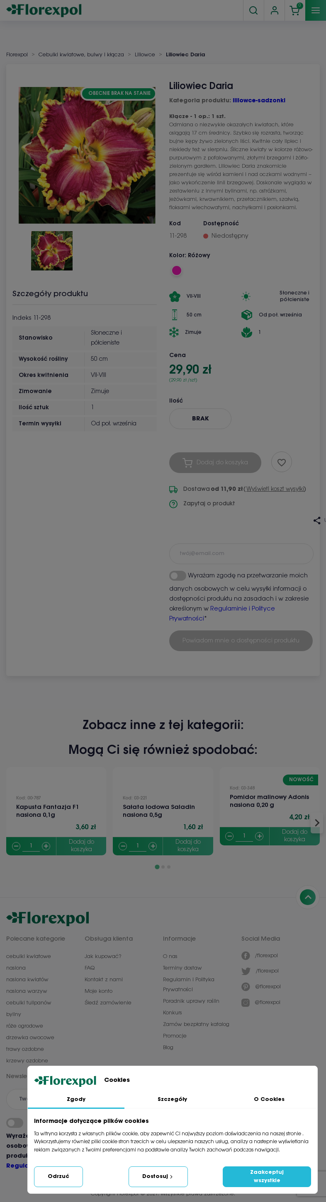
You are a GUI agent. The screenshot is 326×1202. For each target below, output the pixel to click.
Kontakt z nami (104, 980)
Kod (175, 224)
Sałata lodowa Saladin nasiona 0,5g (159, 811)
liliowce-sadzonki (259, 101)
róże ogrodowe (24, 1026)
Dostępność (221, 224)
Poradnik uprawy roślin (191, 1001)
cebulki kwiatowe (28, 956)
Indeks (22, 318)
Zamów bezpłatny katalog (196, 1024)
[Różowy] (176, 270)
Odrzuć (58, 1176)
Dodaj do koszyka (81, 846)
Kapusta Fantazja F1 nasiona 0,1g (47, 811)
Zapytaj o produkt (202, 504)
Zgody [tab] (76, 1099)
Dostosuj (158, 1176)
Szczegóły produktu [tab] (50, 294)
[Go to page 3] (168, 867)
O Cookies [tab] (269, 1099)
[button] (52, 247)
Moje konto (98, 991)
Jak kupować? (103, 956)
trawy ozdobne (25, 1049)
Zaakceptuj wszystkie (267, 1176)
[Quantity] (31, 846)
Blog (168, 1048)
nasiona (16, 968)
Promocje (175, 1036)
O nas (170, 956)
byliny (13, 1014)
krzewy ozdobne (27, 1061)
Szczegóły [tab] (172, 1099)
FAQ (90, 968)
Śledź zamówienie (108, 1003)
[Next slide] (317, 823)
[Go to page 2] (163, 867)
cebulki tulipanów (28, 1003)
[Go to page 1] (157, 867)
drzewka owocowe (30, 1038)
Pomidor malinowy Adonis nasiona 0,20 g (269, 801)
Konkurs (172, 1013)
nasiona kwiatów (27, 980)
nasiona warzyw (26, 991)
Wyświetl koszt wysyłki (275, 489)
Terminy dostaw (182, 968)
